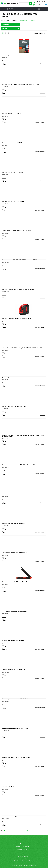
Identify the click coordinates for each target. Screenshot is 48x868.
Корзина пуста (44, 8)
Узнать (4, 60)
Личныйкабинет (11, 9)
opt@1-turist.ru (40, 5)
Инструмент (13, 20)
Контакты (31, 840)
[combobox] (39, 33)
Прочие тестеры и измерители (27, 20)
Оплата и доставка (5, 840)
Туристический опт (11, 3)
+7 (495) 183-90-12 (25, 846)
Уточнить (42, 63)
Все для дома (5, 20)
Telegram (23, 853)
